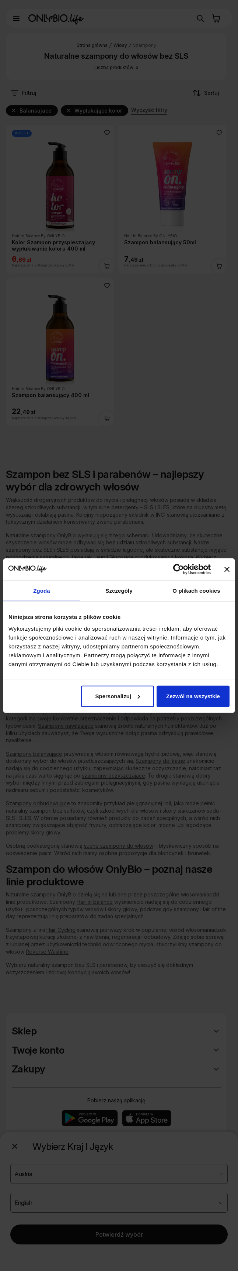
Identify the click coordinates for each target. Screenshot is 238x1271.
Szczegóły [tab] (118, 591)
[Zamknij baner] (227, 569)
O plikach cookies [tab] (196, 591)
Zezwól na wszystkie (193, 696)
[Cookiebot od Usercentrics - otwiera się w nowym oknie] (178, 569)
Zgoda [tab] (41, 591)
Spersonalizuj (117, 696)
